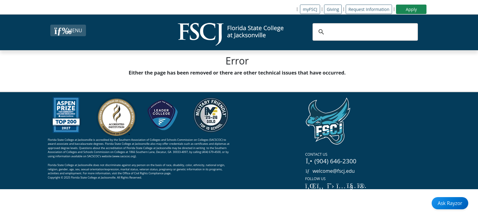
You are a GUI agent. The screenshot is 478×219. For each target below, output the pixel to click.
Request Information (368, 9)
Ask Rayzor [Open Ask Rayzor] (450, 203)
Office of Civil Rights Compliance (143, 173)
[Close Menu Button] (68, 30)
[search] (364, 32)
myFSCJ (310, 9)
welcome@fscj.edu (330, 171)
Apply (411, 9)
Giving (333, 9)
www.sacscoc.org (124, 156)
